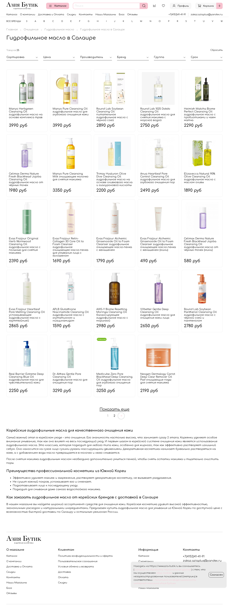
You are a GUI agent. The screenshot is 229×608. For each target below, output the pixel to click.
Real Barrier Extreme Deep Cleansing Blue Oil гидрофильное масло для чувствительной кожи (26, 378)
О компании (27, 14)
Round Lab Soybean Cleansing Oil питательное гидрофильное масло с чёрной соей (112, 114)
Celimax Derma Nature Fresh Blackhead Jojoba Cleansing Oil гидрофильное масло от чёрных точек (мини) (201, 244)
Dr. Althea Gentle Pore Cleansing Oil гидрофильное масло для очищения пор (70, 378)
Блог (121, 14)
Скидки (71, 14)
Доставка (64, 572)
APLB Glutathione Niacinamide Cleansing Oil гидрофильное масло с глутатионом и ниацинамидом (71, 315)
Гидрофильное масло (59, 29)
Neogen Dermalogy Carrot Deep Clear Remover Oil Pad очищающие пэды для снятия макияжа (157, 378)
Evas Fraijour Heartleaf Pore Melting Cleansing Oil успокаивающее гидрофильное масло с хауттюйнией (27, 315)
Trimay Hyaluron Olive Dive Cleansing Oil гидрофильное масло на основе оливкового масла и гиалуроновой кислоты (114, 179)
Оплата (63, 577)
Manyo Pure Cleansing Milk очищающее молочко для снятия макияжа (70, 176)
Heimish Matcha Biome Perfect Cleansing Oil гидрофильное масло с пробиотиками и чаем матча (200, 114)
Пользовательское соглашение (77, 561)
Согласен (216, 574)
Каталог (57, 5)
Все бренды (13, 21)
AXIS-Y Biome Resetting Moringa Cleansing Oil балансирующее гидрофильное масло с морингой (112, 315)
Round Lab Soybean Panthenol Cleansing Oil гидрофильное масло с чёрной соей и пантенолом (200, 315)
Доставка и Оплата (51, 14)
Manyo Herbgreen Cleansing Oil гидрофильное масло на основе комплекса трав (25, 113)
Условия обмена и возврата (76, 566)
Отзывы (132, 14)
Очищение (31, 29)
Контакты (86, 14)
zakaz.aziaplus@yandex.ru (207, 14)
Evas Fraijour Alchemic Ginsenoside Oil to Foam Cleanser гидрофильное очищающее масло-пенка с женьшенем (114, 244)
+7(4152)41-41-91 (177, 14)
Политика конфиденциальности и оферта (85, 556)
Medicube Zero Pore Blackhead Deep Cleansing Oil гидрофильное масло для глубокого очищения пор (114, 380)
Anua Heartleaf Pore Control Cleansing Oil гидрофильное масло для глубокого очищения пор (157, 178)
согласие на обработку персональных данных (162, 569)
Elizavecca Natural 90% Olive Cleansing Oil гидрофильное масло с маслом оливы (200, 178)
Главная (12, 29)
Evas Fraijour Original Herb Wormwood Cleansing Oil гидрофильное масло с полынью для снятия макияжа (25, 245)
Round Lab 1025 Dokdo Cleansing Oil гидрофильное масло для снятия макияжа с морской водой (157, 114)
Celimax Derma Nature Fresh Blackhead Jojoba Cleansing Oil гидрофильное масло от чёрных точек (26, 179)
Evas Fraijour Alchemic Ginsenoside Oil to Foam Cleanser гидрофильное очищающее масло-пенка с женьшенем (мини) (158, 244)
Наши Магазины (105, 14)
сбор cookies (164, 573)
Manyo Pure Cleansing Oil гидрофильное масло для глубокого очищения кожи (71, 111)
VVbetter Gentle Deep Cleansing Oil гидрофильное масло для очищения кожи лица (157, 313)
